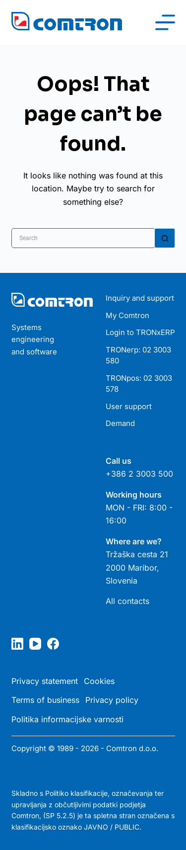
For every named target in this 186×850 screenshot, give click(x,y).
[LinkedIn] (17, 644)
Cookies (99, 681)
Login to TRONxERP (140, 332)
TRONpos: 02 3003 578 (139, 383)
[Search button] (165, 238)
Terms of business (45, 700)
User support (129, 406)
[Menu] (165, 22)
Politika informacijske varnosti (67, 719)
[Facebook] (53, 644)
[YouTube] (35, 644)
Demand (120, 423)
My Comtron (127, 315)
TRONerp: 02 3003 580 (138, 355)
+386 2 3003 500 (139, 474)
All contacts (127, 601)
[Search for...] (83, 238)
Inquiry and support (140, 298)
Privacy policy (111, 700)
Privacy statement (44, 681)
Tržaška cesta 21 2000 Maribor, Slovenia (137, 567)
